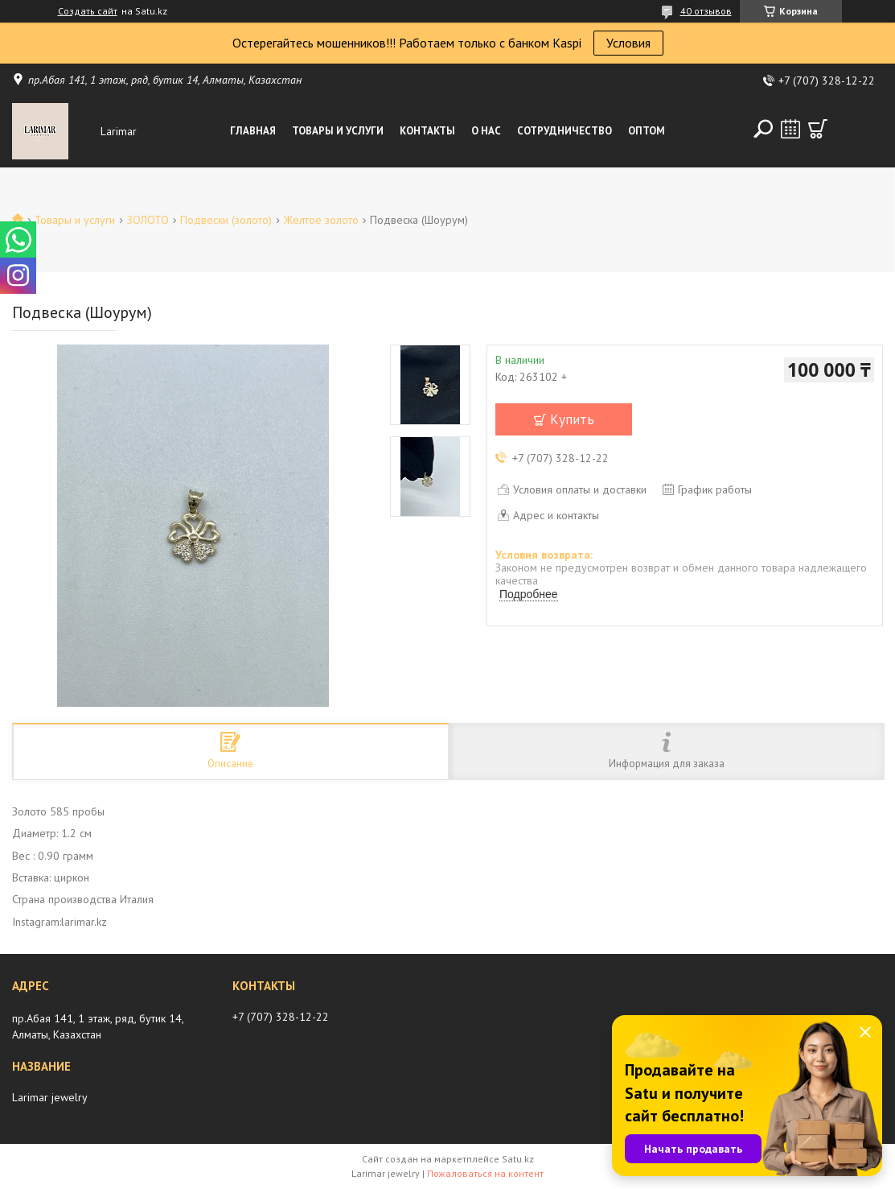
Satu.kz (518, 1159)
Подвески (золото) (226, 219)
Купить (572, 419)
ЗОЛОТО (148, 219)
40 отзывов (706, 11)
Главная (253, 131)
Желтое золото (321, 219)
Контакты (427, 131)
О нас (486, 131)
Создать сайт (87, 11)
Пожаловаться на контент (485, 1173)
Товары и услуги (338, 131)
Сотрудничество (564, 131)
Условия (628, 43)
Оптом (646, 131)
